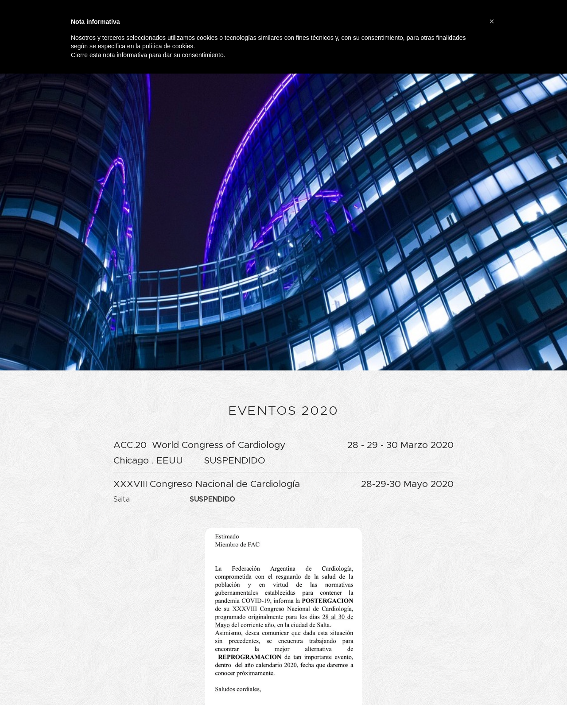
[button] (492, 21)
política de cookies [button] (167, 46)
